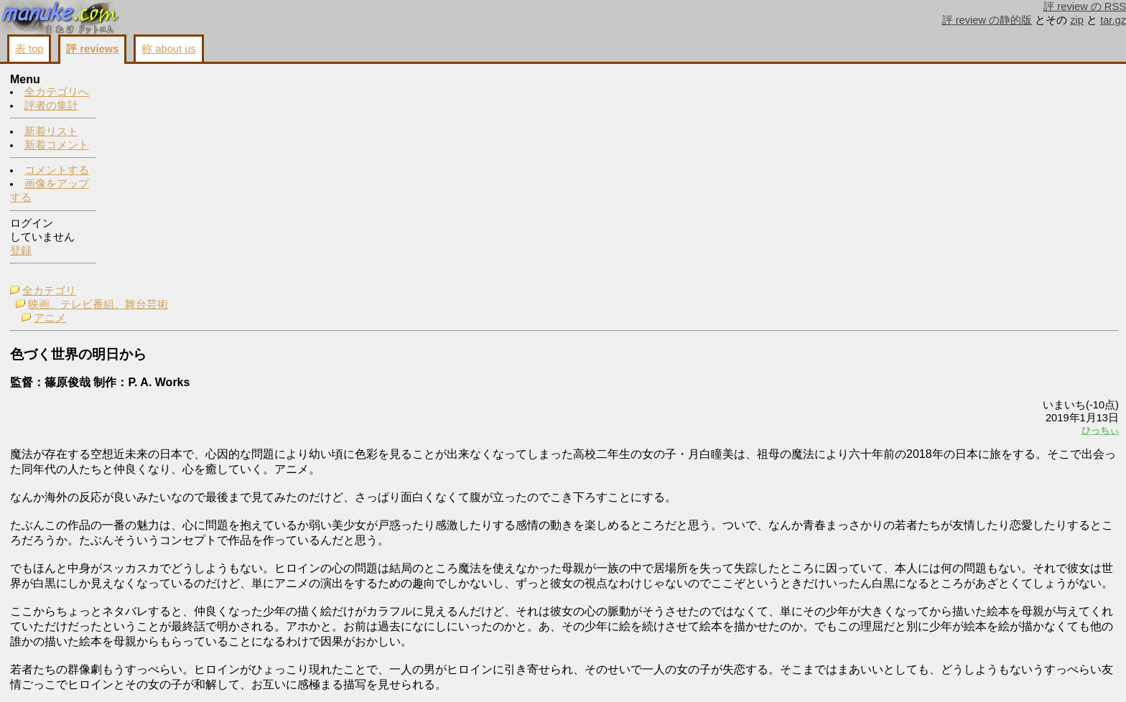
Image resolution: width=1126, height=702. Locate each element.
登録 (21, 251)
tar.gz (1113, 20)
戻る (928, 674)
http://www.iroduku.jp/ (160, 628)
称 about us (168, 49)
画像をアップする (872, 674)
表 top (29, 49)
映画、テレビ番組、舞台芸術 (199, 94)
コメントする (56, 171)
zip (1077, 20)
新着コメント (56, 145)
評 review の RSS (1084, 6)
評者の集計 (51, 106)
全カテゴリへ (56, 92)
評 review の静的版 (987, 20)
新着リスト (51, 132)
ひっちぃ (920, 220)
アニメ (150, 107)
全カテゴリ (150, 80)
